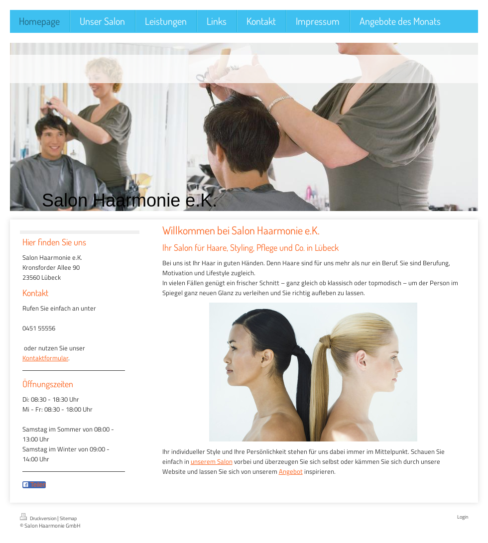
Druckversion (38, 517)
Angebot (291, 471)
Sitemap (68, 518)
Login (462, 517)
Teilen (34, 484)
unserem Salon (212, 461)
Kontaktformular (45, 358)
